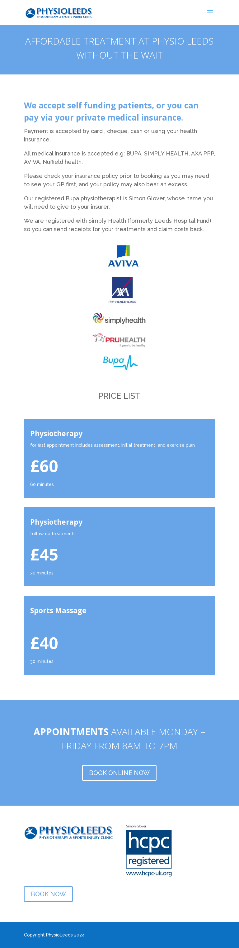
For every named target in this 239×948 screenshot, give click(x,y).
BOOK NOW (48, 894)
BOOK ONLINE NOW (119, 773)
